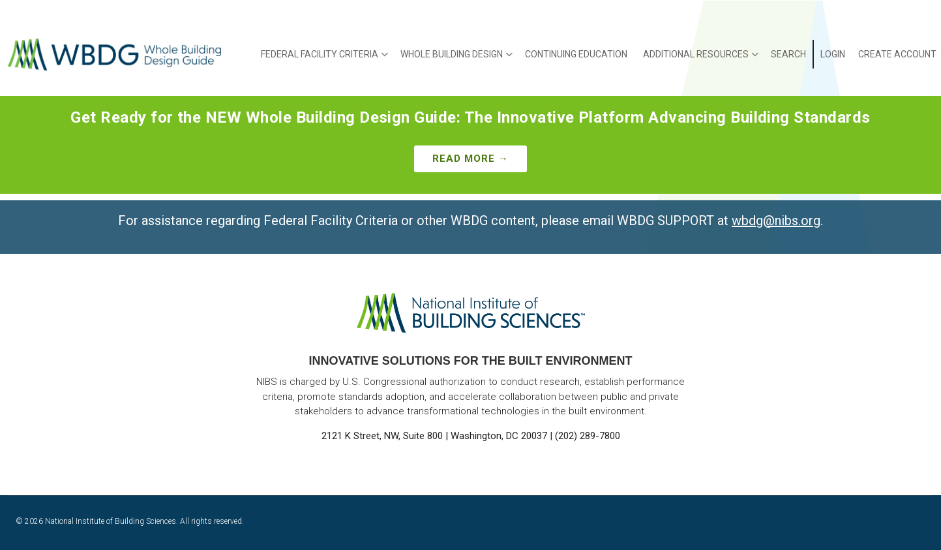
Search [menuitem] (788, 54)
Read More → (470, 158)
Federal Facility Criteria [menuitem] (324, 59)
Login (832, 54)
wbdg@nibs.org (776, 220)
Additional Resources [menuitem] (700, 59)
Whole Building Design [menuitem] (456, 59)
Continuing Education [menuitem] (576, 54)
